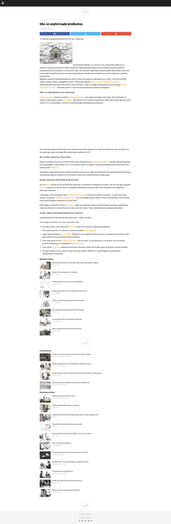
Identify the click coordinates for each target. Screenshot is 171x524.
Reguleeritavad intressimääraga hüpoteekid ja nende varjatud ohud (75, 415)
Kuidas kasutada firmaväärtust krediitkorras (67, 481)
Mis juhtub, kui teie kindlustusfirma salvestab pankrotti (70, 382)
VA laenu (71, 227)
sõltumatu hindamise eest (65, 198)
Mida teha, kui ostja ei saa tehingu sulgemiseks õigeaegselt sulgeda (75, 263)
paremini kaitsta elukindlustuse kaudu (105, 82)
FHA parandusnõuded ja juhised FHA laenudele (68, 310)
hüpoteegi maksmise (100, 162)
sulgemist (54, 168)
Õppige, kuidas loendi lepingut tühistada (66, 490)
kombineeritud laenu (69, 241)
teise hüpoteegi (78, 243)
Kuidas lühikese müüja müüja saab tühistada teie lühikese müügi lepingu (77, 373)
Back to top (85, 514)
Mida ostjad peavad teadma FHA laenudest (67, 329)
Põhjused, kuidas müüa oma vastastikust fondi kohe (70, 452)
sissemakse (68, 100)
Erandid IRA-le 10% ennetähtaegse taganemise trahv (70, 462)
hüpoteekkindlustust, (76, 97)
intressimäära (66, 234)
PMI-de (43, 188)
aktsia (48, 185)
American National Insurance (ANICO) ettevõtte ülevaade (71, 433)
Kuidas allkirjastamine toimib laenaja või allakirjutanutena (71, 364)
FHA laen (70, 205)
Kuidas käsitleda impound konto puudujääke (67, 281)
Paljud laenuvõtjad (46, 97)
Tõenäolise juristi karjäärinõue (62, 471)
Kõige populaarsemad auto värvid (63, 396)
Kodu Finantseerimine (56, 19)
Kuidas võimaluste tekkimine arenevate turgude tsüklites (71, 354)
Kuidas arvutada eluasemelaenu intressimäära (68, 300)
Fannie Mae (56, 247)
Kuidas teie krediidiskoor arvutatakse (64, 272)
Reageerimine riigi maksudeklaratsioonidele (67, 424)
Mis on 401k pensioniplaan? (61, 443)
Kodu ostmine (44, 19)
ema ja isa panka (90, 230)
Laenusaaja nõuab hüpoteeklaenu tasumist (67, 319)
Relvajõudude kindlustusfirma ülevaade (65, 405)
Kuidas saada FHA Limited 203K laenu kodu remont (69, 291)
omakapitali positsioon (76, 195)
